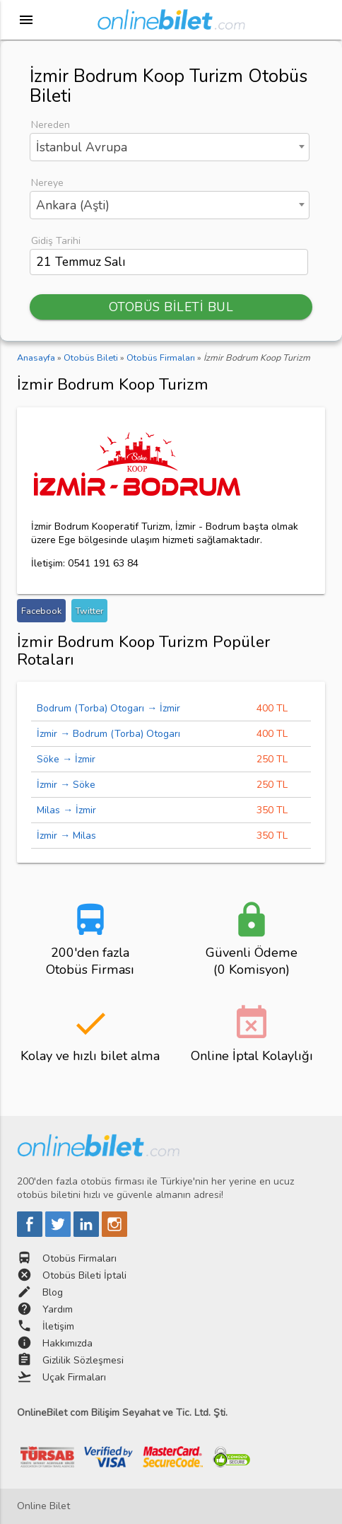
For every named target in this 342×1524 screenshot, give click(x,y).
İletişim (58, 1326)
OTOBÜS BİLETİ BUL (171, 306)
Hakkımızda (67, 1343)
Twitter (89, 611)
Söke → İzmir (66, 759)
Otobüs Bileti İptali (84, 1275)
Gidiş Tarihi (56, 241)
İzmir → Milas (66, 835)
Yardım (57, 1309)
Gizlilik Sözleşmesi (83, 1360)
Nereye (47, 183)
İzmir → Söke (66, 784)
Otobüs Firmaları (79, 1258)
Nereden (50, 125)
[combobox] (169, 147)
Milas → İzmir (66, 810)
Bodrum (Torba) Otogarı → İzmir (108, 708)
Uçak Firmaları (74, 1377)
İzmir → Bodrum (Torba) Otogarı (108, 733)
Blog (52, 1292)
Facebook (41, 611)
